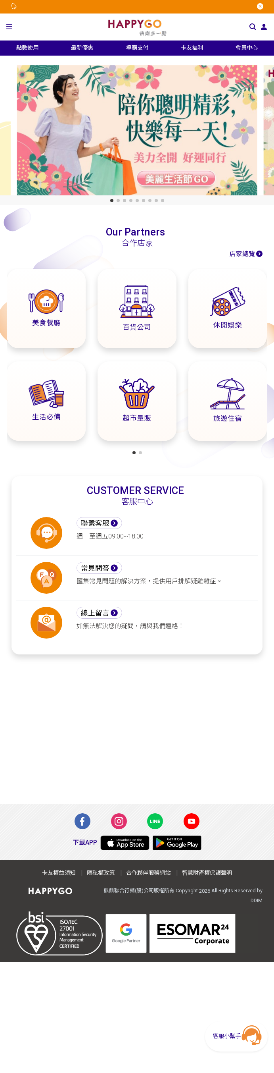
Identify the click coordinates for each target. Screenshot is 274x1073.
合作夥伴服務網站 (148, 873)
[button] (9, 27)
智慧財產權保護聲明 (207, 873)
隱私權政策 (101, 873)
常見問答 (95, 568)
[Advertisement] (137, 729)
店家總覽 (242, 254)
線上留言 (95, 613)
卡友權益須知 (58, 873)
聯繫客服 (95, 523)
